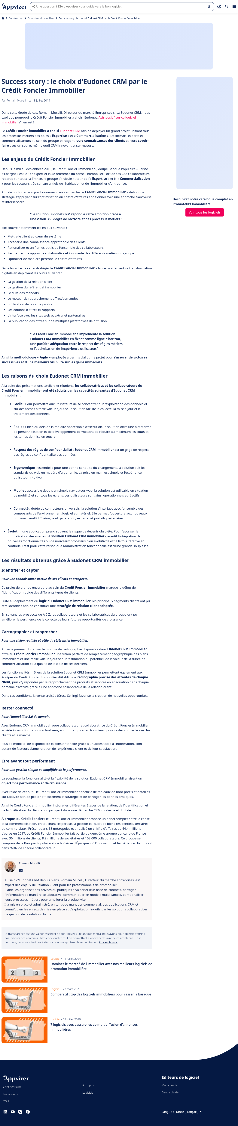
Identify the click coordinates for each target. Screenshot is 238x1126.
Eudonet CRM (70, 131)
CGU (6, 1101)
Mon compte (170, 1085)
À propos (88, 1085)
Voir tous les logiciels (205, 212)
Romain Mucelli (17, 100)
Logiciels (87, 1092)
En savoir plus (108, 942)
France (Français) (189, 1112)
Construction (16, 18)
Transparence (11, 1094)
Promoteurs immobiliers (41, 18)
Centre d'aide (170, 1092)
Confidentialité (12, 1087)
